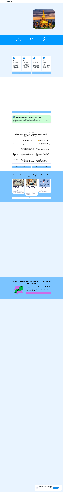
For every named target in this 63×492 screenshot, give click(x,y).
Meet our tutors (33, 1)
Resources (41, 1)
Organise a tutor (53, 1)
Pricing (38, 1)
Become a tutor (47, 1)
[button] (18, 1)
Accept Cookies (56, 487)
